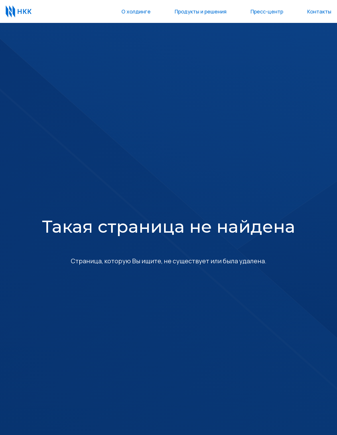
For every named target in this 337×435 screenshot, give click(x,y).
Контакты (319, 11)
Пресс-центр (267, 11)
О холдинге (136, 11)
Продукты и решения (200, 11)
